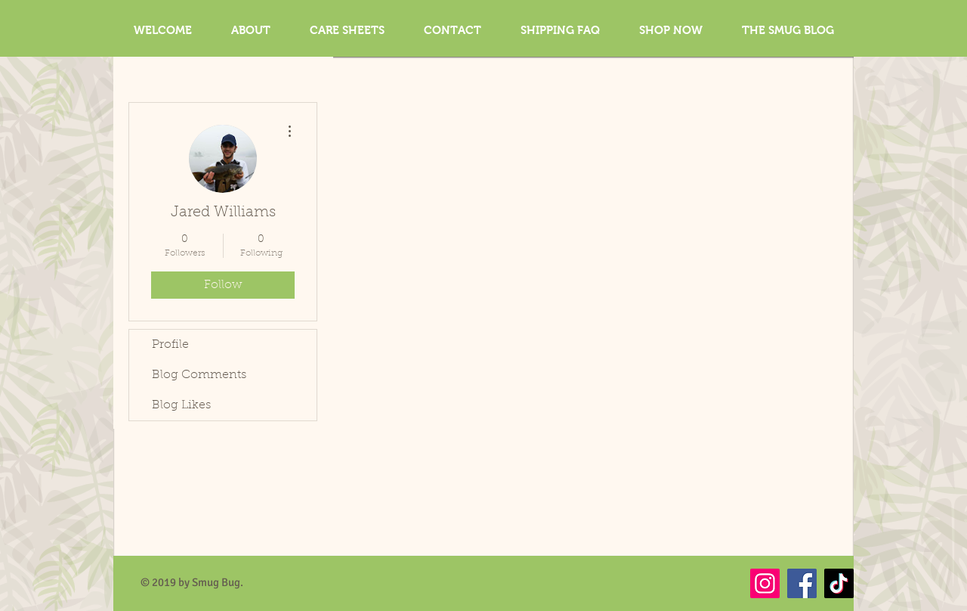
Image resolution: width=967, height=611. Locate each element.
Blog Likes (181, 405)
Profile (170, 345)
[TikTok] (839, 583)
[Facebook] (802, 583)
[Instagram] (765, 583)
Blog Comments (199, 375)
